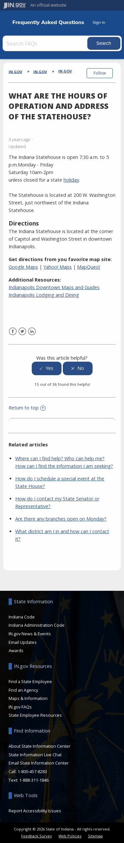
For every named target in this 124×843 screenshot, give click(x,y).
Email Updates (23, 642)
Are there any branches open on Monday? (60, 519)
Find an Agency (23, 690)
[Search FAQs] (45, 43)
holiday (71, 180)
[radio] (47, 368)
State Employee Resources (35, 715)
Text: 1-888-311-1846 (29, 780)
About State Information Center (39, 746)
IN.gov (15, 71)
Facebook (13, 331)
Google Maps (23, 267)
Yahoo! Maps (57, 267)
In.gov (65, 71)
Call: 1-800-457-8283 (28, 771)
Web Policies (70, 835)
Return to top (27, 408)
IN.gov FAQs (20, 706)
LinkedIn (32, 331)
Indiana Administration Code (36, 625)
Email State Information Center (39, 763)
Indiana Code (22, 616)
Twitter (22, 331)
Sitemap (95, 835)
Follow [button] (100, 73)
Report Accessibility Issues (35, 810)
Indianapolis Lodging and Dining (44, 295)
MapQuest (88, 267)
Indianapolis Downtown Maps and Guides (54, 287)
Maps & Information (28, 698)
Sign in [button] (99, 22)
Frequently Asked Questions (48, 22)
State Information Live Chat (35, 754)
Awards (16, 650)
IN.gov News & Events (30, 633)
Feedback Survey (36, 835)
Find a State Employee (30, 681)
